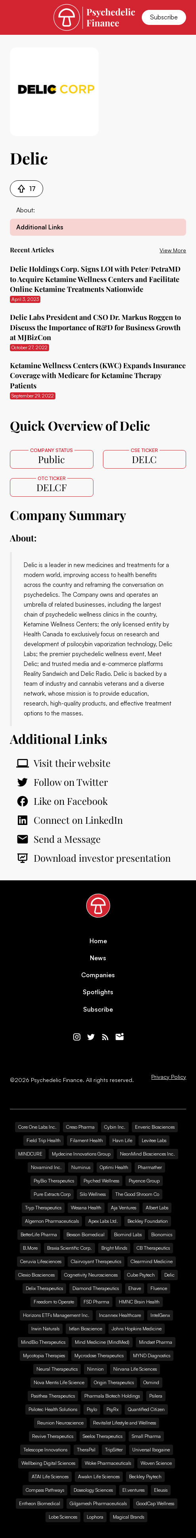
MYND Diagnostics (151, 1355)
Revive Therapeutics (52, 1436)
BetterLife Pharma (39, 1234)
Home (98, 941)
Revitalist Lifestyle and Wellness (124, 1423)
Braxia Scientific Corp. (69, 1248)
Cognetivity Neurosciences (91, 1275)
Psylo (92, 1409)
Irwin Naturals (45, 1329)
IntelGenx (160, 1315)
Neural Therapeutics (57, 1369)
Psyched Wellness (101, 1181)
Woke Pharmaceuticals (108, 1463)
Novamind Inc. (46, 1167)
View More (173, 250)
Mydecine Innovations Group (81, 1154)
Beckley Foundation (147, 1221)
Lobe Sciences (63, 1517)
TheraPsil (86, 1450)
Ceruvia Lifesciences (40, 1261)
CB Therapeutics (153, 1248)
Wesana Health (86, 1208)
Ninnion (95, 1369)
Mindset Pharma (155, 1342)
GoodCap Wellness (155, 1503)
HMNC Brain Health (139, 1302)
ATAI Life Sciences (50, 1476)
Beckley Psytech (145, 1476)
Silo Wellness (93, 1194)
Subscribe (164, 17)
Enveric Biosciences (155, 1127)
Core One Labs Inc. (37, 1127)
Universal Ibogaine (151, 1450)
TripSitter (114, 1450)
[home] (94, 17)
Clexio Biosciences (36, 1275)
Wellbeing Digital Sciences (48, 1463)
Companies (98, 975)
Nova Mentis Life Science (59, 1382)
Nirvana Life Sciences (135, 1369)
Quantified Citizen (146, 1409)
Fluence (158, 1288)
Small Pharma (146, 1436)
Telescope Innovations (45, 1450)
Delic (30, 565)
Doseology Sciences (93, 1490)
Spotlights (98, 992)
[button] (15, 17)
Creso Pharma (80, 1127)
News (98, 958)
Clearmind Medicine (152, 1261)
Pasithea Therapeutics (53, 1396)
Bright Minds (114, 1248)
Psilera (155, 1396)
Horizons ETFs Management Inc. (56, 1315)
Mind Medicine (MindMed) (102, 1342)
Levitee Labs (154, 1140)
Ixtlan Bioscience (85, 1329)
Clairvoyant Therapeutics (96, 1261)
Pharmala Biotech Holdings (112, 1396)
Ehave (134, 1288)
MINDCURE (30, 1154)
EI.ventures (133, 1490)
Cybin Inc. (115, 1127)
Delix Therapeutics (44, 1288)
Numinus (80, 1167)
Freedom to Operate (54, 1302)
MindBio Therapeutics (43, 1342)
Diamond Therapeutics (95, 1288)
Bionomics (161, 1234)
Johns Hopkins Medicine (137, 1329)
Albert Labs (157, 1208)
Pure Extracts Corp (52, 1194)
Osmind (151, 1382)
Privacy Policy (168, 1077)
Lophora (95, 1517)
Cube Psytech (141, 1275)
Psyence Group (144, 1181)
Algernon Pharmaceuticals (52, 1221)
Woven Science (156, 1463)
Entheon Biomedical (39, 1503)
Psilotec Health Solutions (53, 1409)
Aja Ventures (123, 1208)
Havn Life (122, 1140)
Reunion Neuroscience (60, 1423)
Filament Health (86, 1140)
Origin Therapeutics (114, 1382)
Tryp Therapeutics (43, 1208)
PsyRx (112, 1409)
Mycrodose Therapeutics (99, 1355)
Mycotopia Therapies (44, 1355)
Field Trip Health (44, 1140)
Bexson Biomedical (86, 1234)
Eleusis (160, 1490)
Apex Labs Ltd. (103, 1221)
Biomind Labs (128, 1234)
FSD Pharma (96, 1302)
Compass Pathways (45, 1490)
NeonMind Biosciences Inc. (147, 1154)
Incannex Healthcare (120, 1315)
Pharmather (150, 1167)
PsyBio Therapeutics (54, 1181)
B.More (30, 1248)
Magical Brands (128, 1517)
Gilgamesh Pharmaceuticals (98, 1503)
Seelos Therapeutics (102, 1436)
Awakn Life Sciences (99, 1476)
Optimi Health (114, 1167)
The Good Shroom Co (137, 1194)
